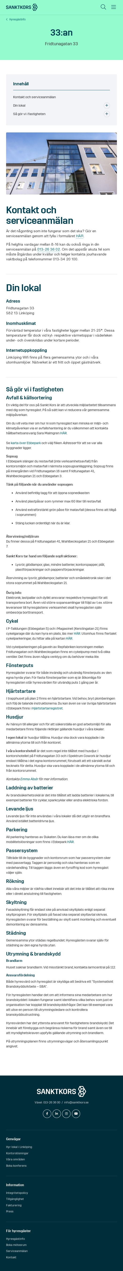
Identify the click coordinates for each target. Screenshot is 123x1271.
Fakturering (14, 1205)
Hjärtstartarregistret (47, 708)
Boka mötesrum (16, 1245)
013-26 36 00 (51, 1102)
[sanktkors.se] (22, 7)
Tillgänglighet (15, 1199)
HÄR (79, 235)
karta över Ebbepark (25, 443)
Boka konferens (16, 1165)
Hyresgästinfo (17, 19)
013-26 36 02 (48, 249)
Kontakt (11, 1257)
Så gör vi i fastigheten (29, 114)
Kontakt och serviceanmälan (34, 97)
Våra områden (15, 1159)
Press (9, 1211)
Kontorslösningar (17, 1153)
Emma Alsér (29, 779)
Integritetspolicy (17, 1193)
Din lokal (19, 105)
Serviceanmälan (17, 1251)
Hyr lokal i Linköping (19, 1147)
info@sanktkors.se (76, 1102)
